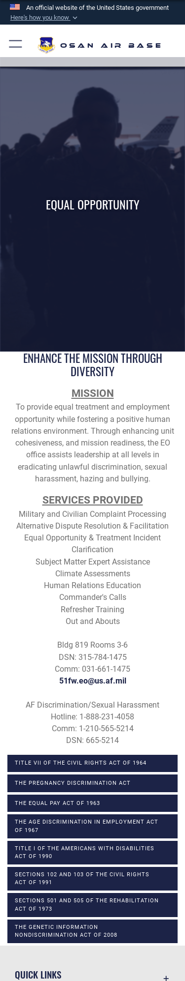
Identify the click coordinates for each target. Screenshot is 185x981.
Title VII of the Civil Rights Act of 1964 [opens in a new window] (81, 763)
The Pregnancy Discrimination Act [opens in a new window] (73, 783)
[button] (44, 18)
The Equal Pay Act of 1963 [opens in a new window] (57, 803)
